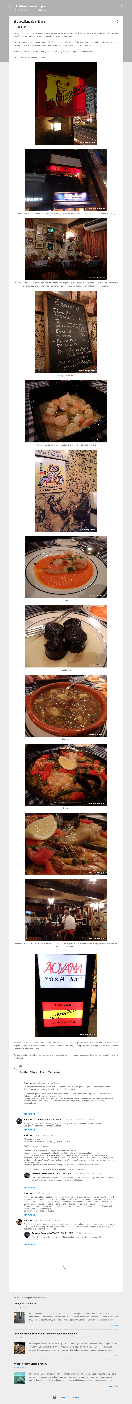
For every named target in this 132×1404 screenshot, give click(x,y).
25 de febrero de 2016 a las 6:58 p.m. (46, 1220)
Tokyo (42, 1072)
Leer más (113, 1326)
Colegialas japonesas (25, 1303)
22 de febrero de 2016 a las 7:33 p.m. (46, 1135)
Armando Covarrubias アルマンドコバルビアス (45, 1119)
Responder (29, 1114)
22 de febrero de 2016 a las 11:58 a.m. (80, 1120)
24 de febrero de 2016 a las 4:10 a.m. (46, 1193)
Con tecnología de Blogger (66, 1397)
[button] (116, 22)
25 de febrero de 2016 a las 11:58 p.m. (88, 1174)
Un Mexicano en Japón (30, 6)
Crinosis (28, 1220)
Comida (23, 1072)
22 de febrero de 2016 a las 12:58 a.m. (47, 1083)
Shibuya (33, 1072)
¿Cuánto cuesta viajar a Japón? (30, 1363)
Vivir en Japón (54, 1072)
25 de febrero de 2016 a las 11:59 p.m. (88, 1233)
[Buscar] (121, 7)
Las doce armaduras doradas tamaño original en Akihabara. (46, 1333)
